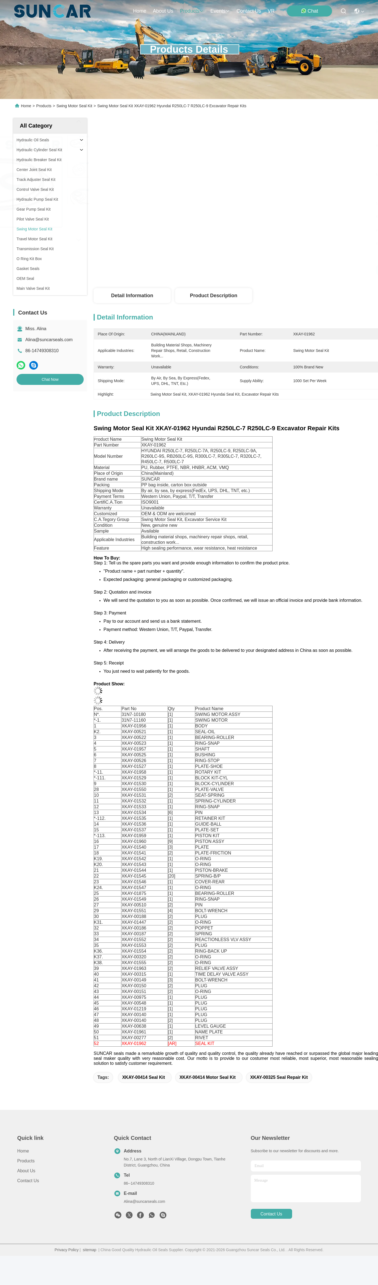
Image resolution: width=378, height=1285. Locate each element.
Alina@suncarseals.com (49, 339)
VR (271, 11)
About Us (26, 1170)
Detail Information (132, 295)
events (220, 11)
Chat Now (50, 379)
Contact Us (28, 1180)
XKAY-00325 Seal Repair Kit (279, 1077)
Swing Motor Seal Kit (74, 106)
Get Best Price (290, 270)
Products (43, 106)
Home (139, 11)
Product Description (213, 295)
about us (163, 11)
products (192, 11)
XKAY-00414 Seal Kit (143, 1077)
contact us (248, 11)
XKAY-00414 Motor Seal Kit (208, 1077)
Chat (309, 11)
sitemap (89, 1250)
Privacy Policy (66, 1250)
